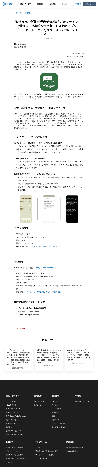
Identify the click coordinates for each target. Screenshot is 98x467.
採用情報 (55, 412)
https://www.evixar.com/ (44, 268)
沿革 (53, 416)
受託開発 (9, 427)
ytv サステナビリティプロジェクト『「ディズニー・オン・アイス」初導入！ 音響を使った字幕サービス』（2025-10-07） (78, 355)
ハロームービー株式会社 (34, 292)
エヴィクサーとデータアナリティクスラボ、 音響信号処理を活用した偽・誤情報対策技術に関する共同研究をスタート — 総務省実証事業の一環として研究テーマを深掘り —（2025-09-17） (19, 357)
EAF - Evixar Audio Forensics (16, 416)
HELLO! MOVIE (11, 401)
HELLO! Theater (11, 405)
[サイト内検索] (77, 4)
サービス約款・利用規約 (14, 447)
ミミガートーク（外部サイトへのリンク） (46, 246)
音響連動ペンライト (13, 412)
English (54, 401)
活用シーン (38, 405)
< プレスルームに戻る (22, 13)
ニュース (38, 447)
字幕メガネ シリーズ (13, 409)
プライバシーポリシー (13, 451)
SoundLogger (10, 423)
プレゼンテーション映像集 (44, 455)
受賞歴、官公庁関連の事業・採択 (46, 451)
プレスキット (10, 462)
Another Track (39, 401)
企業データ (55, 420)
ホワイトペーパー (41, 458)
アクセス (55, 405)
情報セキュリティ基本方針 (15, 455)
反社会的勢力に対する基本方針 (16, 458)
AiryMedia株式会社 (53, 292)
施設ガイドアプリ (12, 420)
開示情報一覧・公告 (82, 401)
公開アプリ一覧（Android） (15, 434)
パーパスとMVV (57, 409)
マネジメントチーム (59, 423)
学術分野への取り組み (59, 427)
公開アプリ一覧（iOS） (14, 431)
